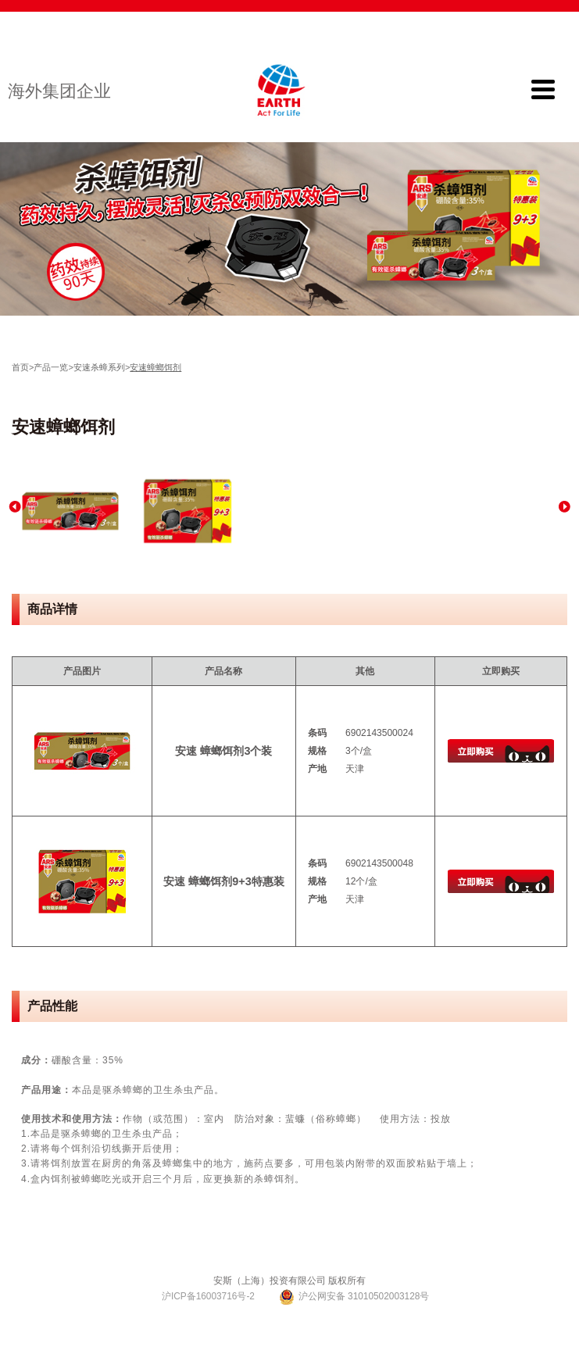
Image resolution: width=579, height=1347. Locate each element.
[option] (70, 511)
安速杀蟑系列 (99, 367)
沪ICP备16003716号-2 (207, 1296)
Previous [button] (15, 506)
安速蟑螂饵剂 (155, 367)
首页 (20, 367)
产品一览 (51, 367)
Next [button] (564, 506)
